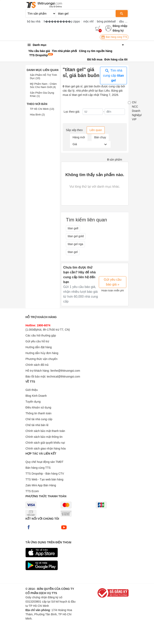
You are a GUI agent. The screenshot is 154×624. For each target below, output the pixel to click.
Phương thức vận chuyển (41, 359)
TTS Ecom (32, 491)
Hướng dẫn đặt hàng (38, 347)
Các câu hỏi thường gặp (40, 335)
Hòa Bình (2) (37, 114)
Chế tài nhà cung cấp (38, 419)
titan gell (73, 228)
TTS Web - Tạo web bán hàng (44, 479)
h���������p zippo (62, 21)
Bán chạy (100, 137)
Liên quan (96, 130)
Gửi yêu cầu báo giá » (112, 282)
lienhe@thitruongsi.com (65, 370)
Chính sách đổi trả (37, 364)
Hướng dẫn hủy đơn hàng (41, 353)
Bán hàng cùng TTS (114, 37)
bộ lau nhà (33, 21)
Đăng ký (118, 30)
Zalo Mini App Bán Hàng (40, 485)
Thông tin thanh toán (38, 413)
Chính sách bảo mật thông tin (43, 436)
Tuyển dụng (33, 401)
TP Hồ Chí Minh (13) (42, 108)
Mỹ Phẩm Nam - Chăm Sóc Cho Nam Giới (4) (43, 85)
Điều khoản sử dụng (38, 407)
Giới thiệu (31, 389)
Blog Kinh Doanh (36, 395)
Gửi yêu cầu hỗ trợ (37, 341)
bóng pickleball (106, 21)
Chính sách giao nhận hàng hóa (45, 448)
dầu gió (123, 21)
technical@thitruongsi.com (63, 376)
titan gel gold (76, 236)
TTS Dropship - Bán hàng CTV (44, 473)
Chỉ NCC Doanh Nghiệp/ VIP (137, 111)
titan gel (73, 252)
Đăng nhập (120, 25)
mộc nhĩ (88, 21)
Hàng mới (79, 137)
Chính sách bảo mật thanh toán (45, 431)
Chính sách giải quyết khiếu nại (45, 442)
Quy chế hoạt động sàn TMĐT (44, 461)
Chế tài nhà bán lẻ (37, 425)
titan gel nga (75, 244)
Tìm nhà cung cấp (113, 75)
